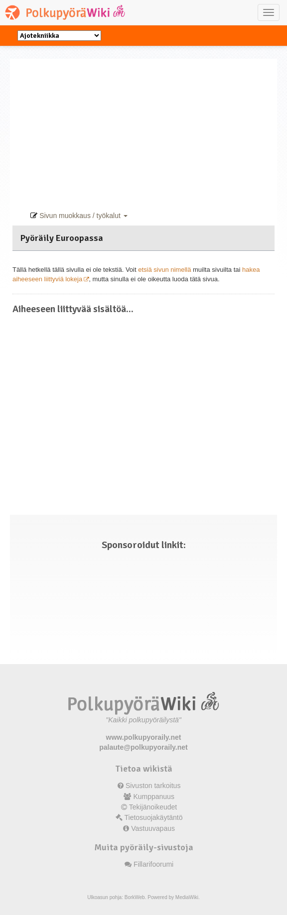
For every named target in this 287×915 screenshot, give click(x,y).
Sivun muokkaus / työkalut (78, 216)
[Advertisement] (146, 128)
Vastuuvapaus (153, 828)
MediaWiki (186, 897)
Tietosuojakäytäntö (154, 817)
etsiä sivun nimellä (164, 269)
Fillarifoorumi (153, 864)
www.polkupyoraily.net (143, 737)
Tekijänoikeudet (153, 807)
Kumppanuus (153, 797)
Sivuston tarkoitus (153, 786)
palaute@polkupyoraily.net (143, 747)
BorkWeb (135, 897)
